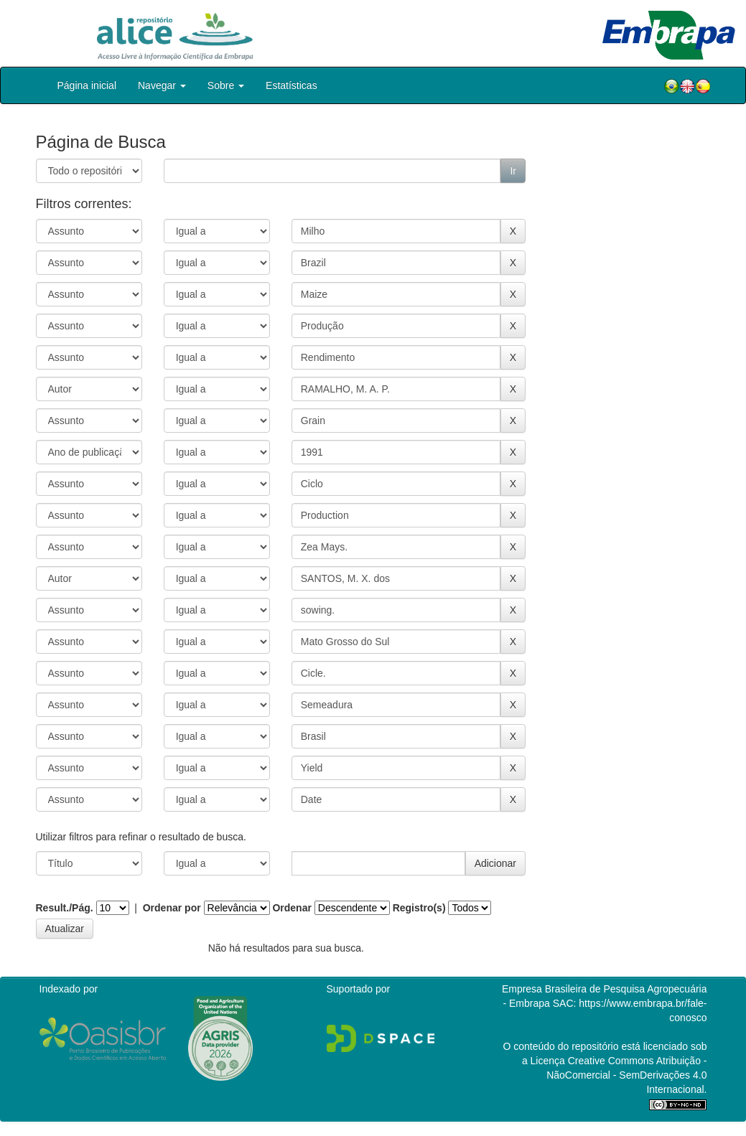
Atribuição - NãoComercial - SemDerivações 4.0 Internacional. (626, 1075)
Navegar (162, 85)
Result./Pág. (64, 908)
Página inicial (87, 85)
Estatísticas (291, 85)
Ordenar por (172, 908)
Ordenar (291, 908)
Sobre (226, 85)
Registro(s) (419, 908)
